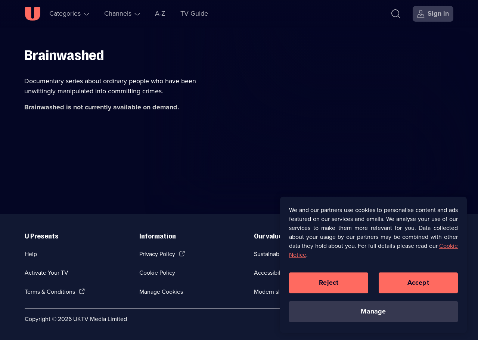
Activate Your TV (46, 272)
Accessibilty (269, 272)
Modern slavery (274, 291)
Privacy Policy (157, 254)
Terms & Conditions (50, 291)
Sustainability (271, 254)
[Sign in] (433, 14)
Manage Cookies (161, 291)
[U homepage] (32, 14)
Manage (373, 313)
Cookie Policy (157, 272)
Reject (328, 284)
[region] (373, 266)
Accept (418, 284)
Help (31, 254)
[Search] (396, 14)
